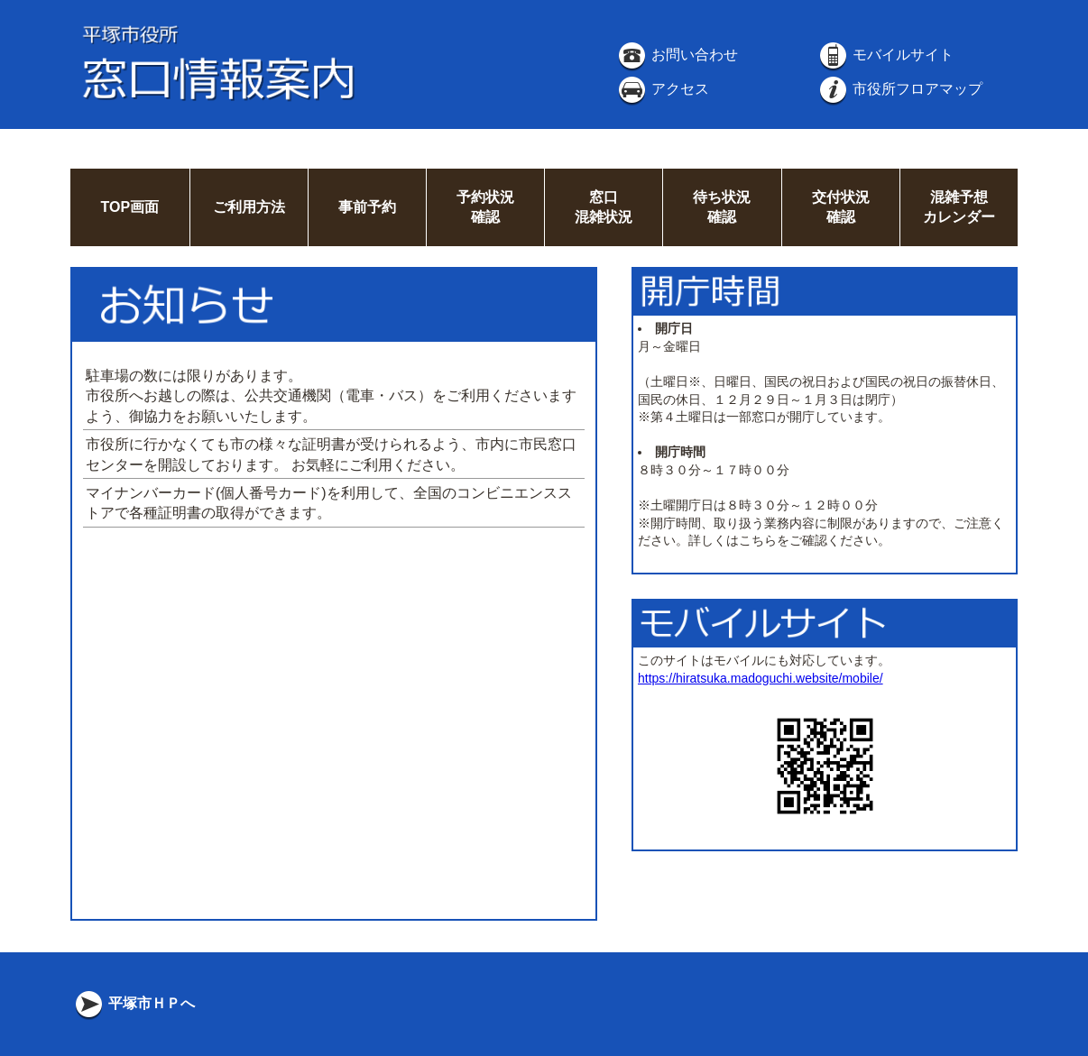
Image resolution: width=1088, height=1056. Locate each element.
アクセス (662, 88)
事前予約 (367, 207)
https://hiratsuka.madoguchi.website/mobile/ (760, 678)
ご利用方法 (249, 207)
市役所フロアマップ (899, 88)
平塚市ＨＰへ (133, 1003)
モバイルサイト (885, 54)
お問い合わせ (676, 54)
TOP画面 (129, 207)
